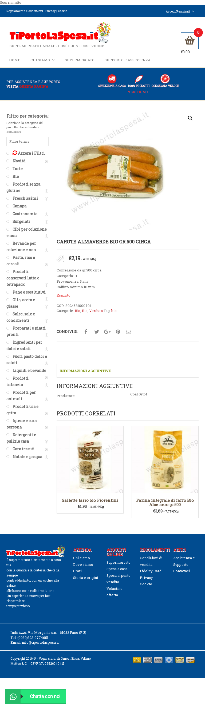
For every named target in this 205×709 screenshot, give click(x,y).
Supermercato (79, 61)
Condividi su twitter (96, 335)
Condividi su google (107, 335)
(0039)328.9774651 (32, 640)
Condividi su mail (128, 335)
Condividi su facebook (86, 335)
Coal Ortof (138, 397)
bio (114, 313)
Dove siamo (83, 567)
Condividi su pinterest (118, 335)
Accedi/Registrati (180, 11)
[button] (190, 121)
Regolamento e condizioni (24, 11)
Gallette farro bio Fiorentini (90, 503)
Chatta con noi (33, 696)
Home (14, 61)
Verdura (96, 313)
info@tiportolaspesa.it (40, 645)
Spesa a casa (117, 572)
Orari (77, 574)
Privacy (50, 11)
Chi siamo (42, 62)
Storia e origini (85, 580)
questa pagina (33, 89)
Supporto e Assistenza (128, 61)
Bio (77, 313)
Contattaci (181, 574)
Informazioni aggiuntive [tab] (85, 374)
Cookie (62, 11)
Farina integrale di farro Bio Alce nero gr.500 (165, 505)
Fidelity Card (150, 574)
